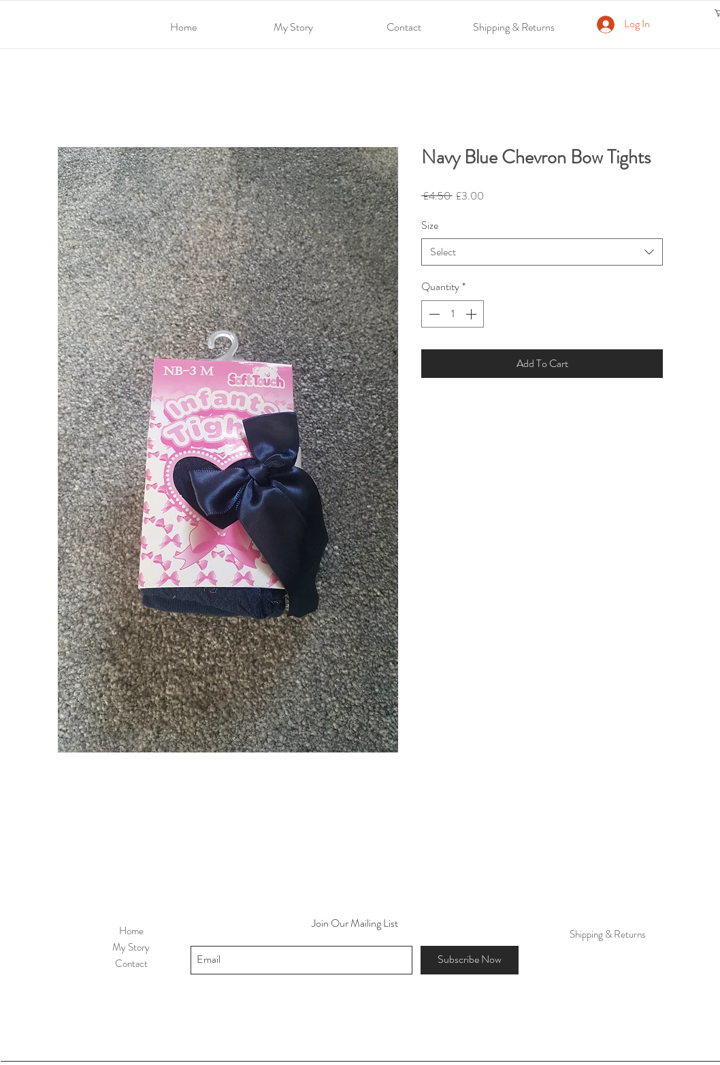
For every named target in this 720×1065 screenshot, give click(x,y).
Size (429, 225)
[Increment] (472, 314)
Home (131, 930)
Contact (131, 963)
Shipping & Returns (608, 934)
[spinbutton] (452, 314)
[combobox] (542, 252)
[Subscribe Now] (470, 960)
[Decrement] (432, 314)
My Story (131, 947)
